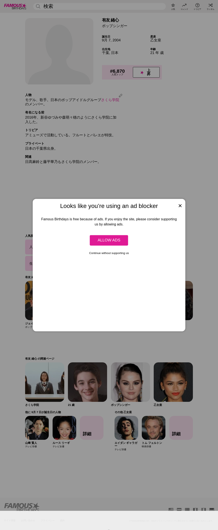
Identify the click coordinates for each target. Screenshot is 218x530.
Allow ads (109, 240)
